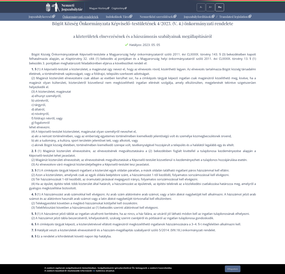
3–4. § (195, 224)
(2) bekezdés (157, 151)
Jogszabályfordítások (199, 17)
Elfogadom (232, 268)
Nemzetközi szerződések (158, 17)
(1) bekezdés (104, 207)
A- (201, 7)
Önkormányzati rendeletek (80, 17)
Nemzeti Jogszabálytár (72, 7)
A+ (210, 7)
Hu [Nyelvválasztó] (219, 7)
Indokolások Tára (119, 17)
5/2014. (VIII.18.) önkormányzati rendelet (187, 230)
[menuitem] (42, 16)
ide (93, 270)
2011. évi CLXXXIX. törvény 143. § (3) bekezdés (206, 54)
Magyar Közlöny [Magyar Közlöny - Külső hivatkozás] (99, 8)
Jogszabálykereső (42, 17)
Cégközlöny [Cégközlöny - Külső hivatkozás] (119, 8)
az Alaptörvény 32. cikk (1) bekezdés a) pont (92, 59)
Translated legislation (235, 17)
